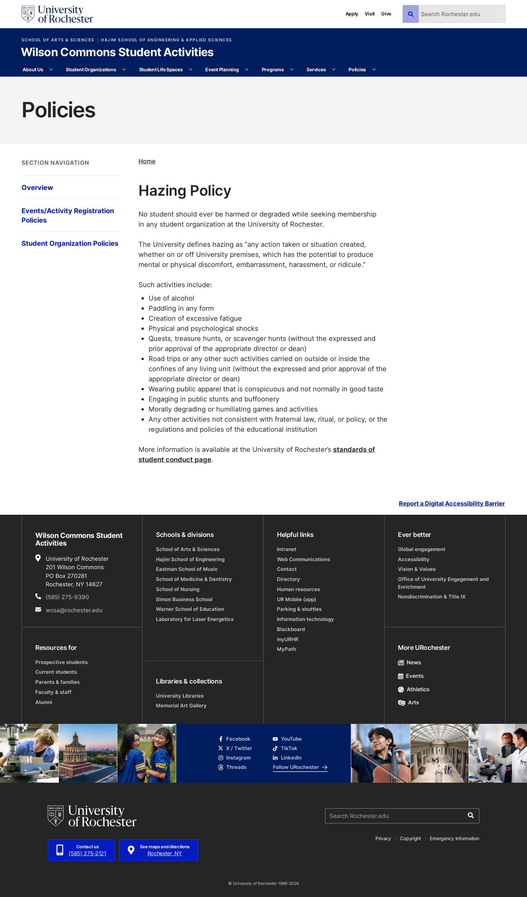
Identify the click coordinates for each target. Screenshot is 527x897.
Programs (273, 69)
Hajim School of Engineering (190, 559)
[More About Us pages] (51, 70)
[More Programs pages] (291, 70)
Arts (408, 702)
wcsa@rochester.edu (74, 610)
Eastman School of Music (187, 569)
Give (386, 13)
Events (411, 675)
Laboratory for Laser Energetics (195, 619)
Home (147, 161)
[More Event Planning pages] (246, 70)
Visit (370, 13)
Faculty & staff (53, 692)
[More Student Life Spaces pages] (190, 70)
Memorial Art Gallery (181, 705)
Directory (288, 579)
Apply (352, 13)
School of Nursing (177, 589)
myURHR (287, 639)
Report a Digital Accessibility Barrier (452, 503)
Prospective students (61, 662)
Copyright (410, 838)
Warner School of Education (190, 609)
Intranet (286, 549)
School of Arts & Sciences (58, 40)
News (409, 662)
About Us (33, 69)
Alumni (43, 702)
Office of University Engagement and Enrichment (443, 583)
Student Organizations (91, 69)
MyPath (286, 649)
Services (316, 69)
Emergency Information (454, 838)
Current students (56, 671)
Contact (287, 569)
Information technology (305, 619)
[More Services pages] (333, 70)
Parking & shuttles (299, 609)
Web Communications (303, 559)
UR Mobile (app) (296, 599)
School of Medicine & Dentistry (194, 579)
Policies (357, 69)
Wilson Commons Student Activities (117, 53)
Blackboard (291, 629)
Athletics (414, 689)
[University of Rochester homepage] (57, 14)
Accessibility (414, 559)
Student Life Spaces (161, 69)
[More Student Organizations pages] (124, 70)
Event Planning (222, 69)
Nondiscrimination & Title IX (431, 596)
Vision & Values (417, 569)
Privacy (383, 838)
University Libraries (180, 695)
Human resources (298, 589)
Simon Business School (184, 599)
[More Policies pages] (374, 70)
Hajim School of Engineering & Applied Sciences (166, 40)
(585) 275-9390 (67, 597)
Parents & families (57, 682)
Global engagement (421, 549)
